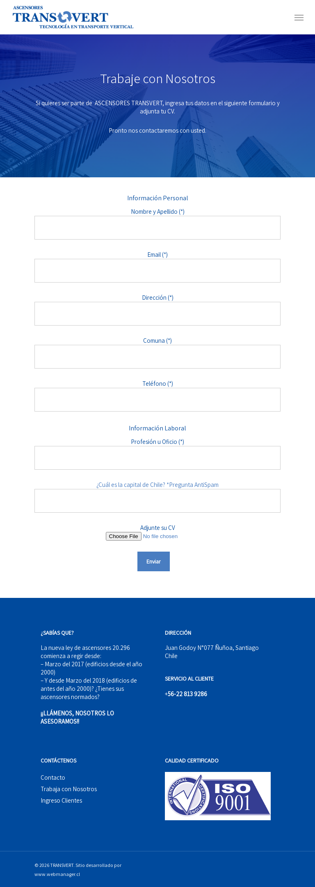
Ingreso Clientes (61, 800)
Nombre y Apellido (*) (157, 224)
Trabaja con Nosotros (69, 789)
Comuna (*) (157, 353)
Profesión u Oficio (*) (157, 454)
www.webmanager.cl (57, 874)
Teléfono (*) (157, 396)
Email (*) (157, 267)
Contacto (53, 777)
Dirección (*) (157, 310)
